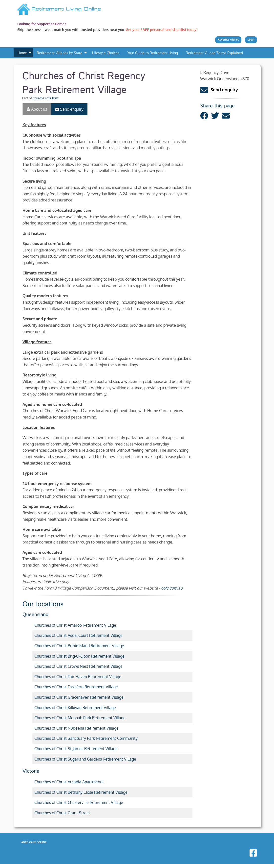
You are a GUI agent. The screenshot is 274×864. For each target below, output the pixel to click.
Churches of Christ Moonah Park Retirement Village (80, 717)
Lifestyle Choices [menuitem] (105, 52)
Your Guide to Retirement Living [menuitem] (152, 52)
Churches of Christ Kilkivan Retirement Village (75, 707)
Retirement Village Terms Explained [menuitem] (214, 52)
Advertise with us (228, 39)
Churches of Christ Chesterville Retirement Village (78, 802)
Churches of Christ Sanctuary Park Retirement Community (86, 738)
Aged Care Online (33, 842)
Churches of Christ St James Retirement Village (76, 748)
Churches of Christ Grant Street (62, 812)
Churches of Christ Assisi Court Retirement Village (78, 635)
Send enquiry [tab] (69, 109)
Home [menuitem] (22, 52)
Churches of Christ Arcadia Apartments (68, 781)
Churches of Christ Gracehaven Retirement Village (79, 697)
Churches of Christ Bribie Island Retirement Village (79, 645)
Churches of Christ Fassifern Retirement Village (76, 686)
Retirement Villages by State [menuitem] (59, 52)
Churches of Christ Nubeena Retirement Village (76, 728)
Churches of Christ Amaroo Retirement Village (75, 625)
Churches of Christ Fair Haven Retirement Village (77, 676)
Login (251, 39)
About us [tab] (37, 109)
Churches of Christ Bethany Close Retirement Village (80, 792)
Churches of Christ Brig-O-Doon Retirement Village (79, 656)
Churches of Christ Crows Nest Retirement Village (78, 666)
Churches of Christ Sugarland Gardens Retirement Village (85, 759)
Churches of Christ (46, 98)
